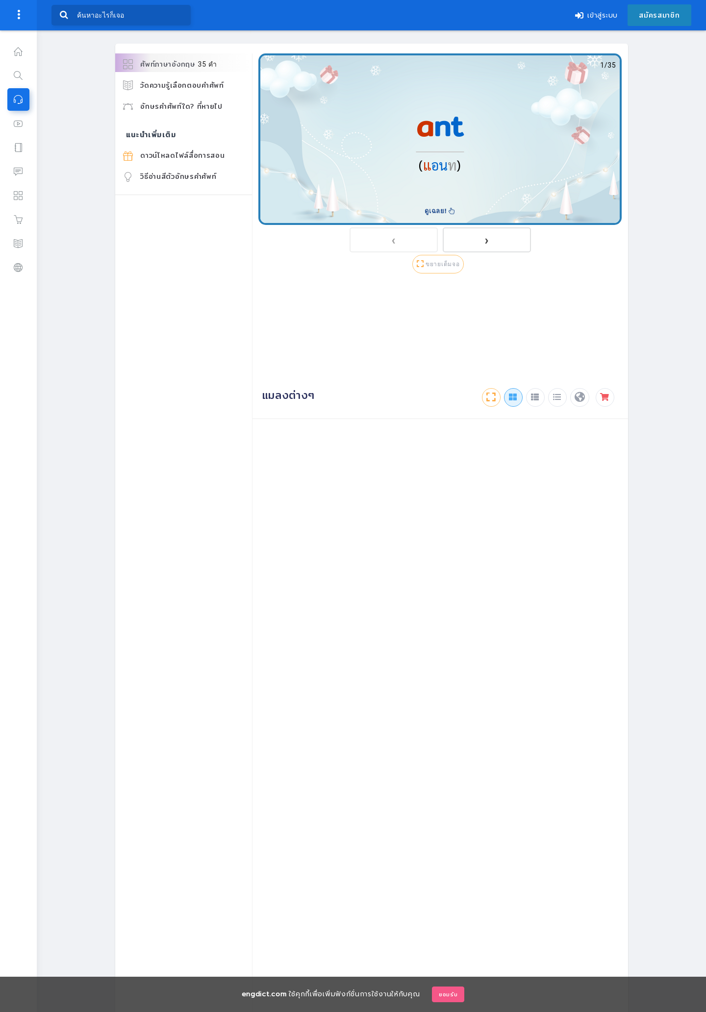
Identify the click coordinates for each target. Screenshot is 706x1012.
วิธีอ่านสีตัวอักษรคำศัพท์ (170, 176)
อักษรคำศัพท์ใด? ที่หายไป (173, 106)
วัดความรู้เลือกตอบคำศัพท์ (173, 85)
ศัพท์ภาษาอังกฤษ (170, 64)
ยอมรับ (448, 994)
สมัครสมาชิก (659, 15)
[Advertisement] (440, 332)
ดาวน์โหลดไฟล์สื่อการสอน (174, 155)
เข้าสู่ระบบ (596, 15)
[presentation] (394, 239)
